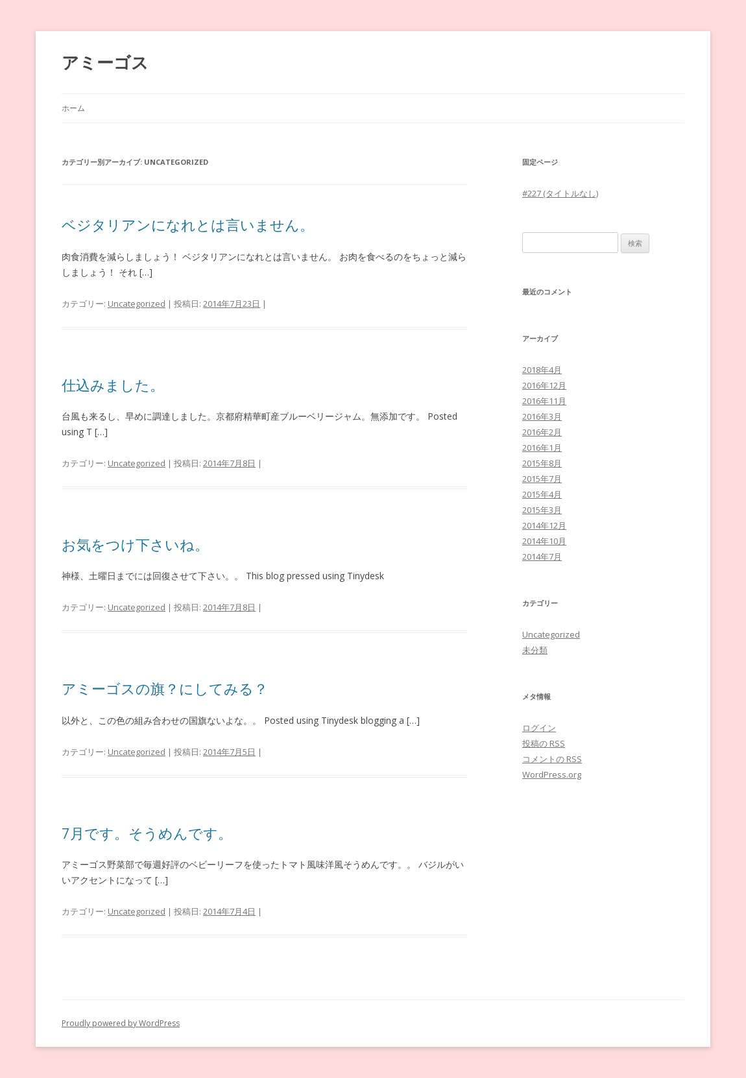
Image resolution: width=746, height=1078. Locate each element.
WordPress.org (551, 774)
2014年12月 (544, 525)
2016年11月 (544, 401)
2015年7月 (542, 479)
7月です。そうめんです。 (147, 833)
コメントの (552, 759)
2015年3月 (542, 510)
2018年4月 (542, 370)
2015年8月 (542, 463)
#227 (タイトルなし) (560, 193)
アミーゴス (105, 62)
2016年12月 (544, 385)
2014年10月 (544, 541)
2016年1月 (542, 447)
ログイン (539, 728)
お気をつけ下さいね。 (135, 544)
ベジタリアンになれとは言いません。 (188, 224)
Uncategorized (136, 303)
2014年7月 (542, 556)
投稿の (543, 743)
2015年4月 (542, 494)
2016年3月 (542, 416)
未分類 (534, 650)
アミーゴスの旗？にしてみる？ (165, 688)
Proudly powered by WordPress (121, 1023)
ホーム (73, 108)
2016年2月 (542, 432)
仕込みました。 (113, 384)
